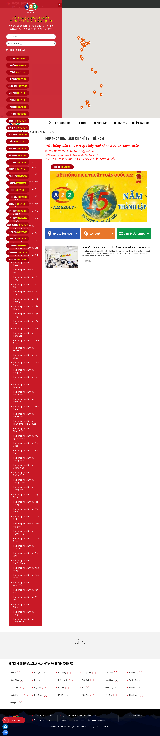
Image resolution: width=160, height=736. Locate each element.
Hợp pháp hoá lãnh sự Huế (25, 328)
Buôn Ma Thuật (19, 695)
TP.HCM (63, 695)
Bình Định (135, 687)
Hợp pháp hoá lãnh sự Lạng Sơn (23, 371)
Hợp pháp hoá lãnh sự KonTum (23, 349)
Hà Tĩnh (63, 687)
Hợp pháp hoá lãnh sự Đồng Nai (23, 613)
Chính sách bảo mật (104, 726)
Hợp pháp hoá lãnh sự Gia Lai (25, 271)
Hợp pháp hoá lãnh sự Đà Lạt (25, 598)
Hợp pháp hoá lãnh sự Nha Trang (26, 407)
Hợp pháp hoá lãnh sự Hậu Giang (25, 315)
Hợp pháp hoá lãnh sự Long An (23, 385)
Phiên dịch (83, 122)
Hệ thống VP (120, 122)
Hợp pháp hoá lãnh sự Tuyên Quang (23, 561)
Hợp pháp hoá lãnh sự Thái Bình (26, 517)
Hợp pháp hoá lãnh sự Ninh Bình (23, 415)
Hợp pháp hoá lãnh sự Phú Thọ (25, 452)
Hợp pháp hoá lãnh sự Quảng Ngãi (23, 473)
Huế (85, 687)
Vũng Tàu (88, 695)
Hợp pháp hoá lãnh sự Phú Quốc (25, 444)
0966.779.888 (67, 720)
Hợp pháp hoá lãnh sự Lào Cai (25, 378)
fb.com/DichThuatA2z (43, 715)
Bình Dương (136, 695)
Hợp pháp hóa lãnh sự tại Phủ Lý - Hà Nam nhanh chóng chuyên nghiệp (116, 247)
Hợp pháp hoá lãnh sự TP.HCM (23, 547)
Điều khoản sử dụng (85, 726)
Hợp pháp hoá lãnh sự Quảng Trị (23, 488)
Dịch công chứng (64, 122)
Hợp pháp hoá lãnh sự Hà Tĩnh (25, 293)
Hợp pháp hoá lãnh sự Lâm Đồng (26, 363)
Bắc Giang (112, 680)
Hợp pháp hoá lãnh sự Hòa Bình (25, 322)
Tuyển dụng (53, 726)
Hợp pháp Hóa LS (101, 122)
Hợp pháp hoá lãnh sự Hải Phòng (25, 307)
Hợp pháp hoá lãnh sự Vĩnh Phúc (26, 576)
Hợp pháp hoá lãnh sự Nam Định (23, 393)
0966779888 (79, 720)
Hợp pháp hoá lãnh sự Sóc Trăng (25, 503)
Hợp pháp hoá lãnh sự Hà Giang (25, 278)
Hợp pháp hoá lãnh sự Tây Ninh (25, 510)
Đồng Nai (16, 702)
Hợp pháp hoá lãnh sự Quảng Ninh (23, 481)
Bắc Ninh (111, 672)
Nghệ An (40, 687)
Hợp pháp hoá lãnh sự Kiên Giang (26, 342)
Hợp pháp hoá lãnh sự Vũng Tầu (23, 583)
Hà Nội (15, 672)
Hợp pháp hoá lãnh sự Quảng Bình (23, 459)
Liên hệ (63, 726)
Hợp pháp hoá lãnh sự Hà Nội (25, 285)
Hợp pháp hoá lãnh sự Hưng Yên (23, 334)
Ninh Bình (40, 680)
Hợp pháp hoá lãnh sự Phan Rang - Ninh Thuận (24, 422)
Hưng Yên (40, 672)
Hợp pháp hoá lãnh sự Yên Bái (25, 591)
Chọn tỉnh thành (17, 50)
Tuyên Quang (136, 680)
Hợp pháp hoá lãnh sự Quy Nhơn (25, 495)
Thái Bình (88, 680)
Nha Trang (40, 695)
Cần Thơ (111, 695)
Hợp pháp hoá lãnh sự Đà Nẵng (25, 605)
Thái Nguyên (65, 680)
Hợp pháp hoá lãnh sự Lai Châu (25, 356)
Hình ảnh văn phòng (140, 122)
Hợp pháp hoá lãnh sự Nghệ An (23, 400)
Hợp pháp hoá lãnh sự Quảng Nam (23, 466)
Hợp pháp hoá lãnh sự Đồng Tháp (23, 620)
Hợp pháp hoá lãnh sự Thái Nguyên (26, 525)
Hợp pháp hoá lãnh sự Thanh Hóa (23, 532)
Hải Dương (135, 672)
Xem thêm (87, 261)
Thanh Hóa (17, 687)
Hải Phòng (64, 672)
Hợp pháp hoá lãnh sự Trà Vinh (25, 554)
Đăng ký (71, 726)
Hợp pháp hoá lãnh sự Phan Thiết (23, 430)
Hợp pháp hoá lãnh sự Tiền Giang (26, 540)
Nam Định (16, 680)
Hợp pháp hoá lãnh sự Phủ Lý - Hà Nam (25, 437)
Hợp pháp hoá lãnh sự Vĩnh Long (26, 569)
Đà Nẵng (111, 687)
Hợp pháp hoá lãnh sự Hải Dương (25, 300)
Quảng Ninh (89, 672)
